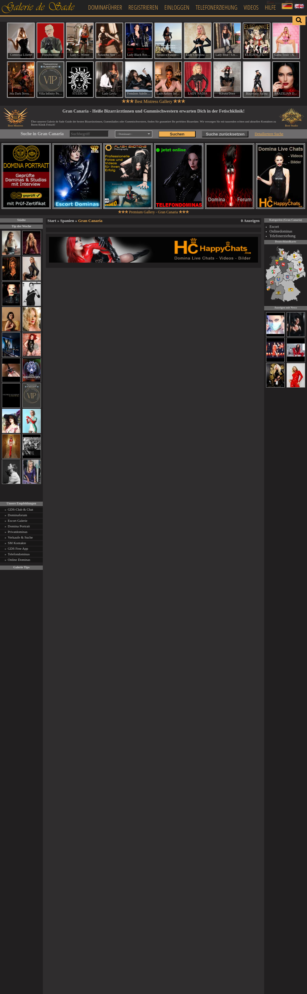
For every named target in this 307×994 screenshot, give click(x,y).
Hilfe (270, 7)
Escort (274, 226)
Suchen (177, 134)
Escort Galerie (17, 520)
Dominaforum (17, 515)
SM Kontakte (17, 543)
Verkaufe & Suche (20, 537)
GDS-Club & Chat (20, 509)
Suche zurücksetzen (225, 134)
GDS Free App (18, 548)
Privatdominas (18, 532)
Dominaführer (105, 7)
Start (51, 220)
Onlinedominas (280, 231)
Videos (251, 7)
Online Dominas (19, 559)
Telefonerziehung (217, 7)
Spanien (67, 220)
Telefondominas (19, 554)
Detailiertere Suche (269, 134)
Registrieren (143, 7)
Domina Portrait (19, 526)
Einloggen (176, 7)
